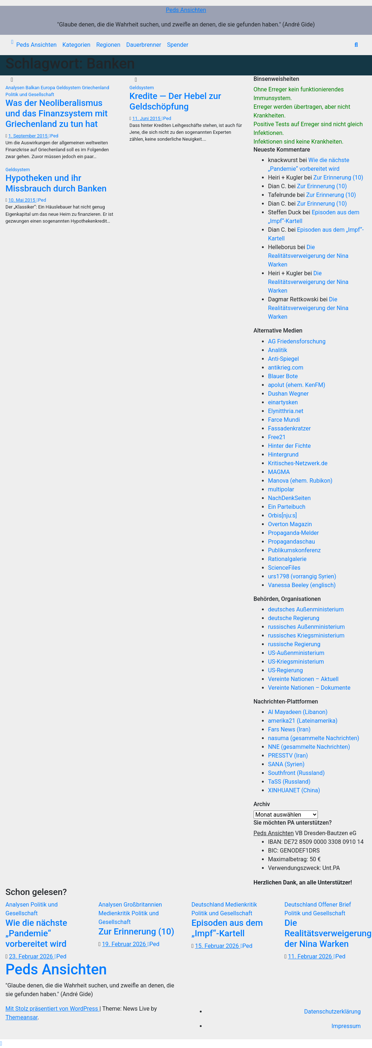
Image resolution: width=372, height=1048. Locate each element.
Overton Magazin (290, 524)
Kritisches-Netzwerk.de (298, 463)
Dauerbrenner (143, 44)
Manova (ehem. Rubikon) (300, 480)
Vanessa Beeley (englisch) (302, 585)
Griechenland (95, 87)
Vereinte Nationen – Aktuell (303, 679)
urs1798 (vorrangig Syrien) (302, 576)
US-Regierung (285, 670)
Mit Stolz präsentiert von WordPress (52, 1008)
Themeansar (21, 1017)
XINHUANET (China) (294, 790)
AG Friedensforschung (297, 341)
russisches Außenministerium (306, 626)
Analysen (15, 87)
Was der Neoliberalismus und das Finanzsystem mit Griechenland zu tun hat (56, 113)
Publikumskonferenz (294, 550)
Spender (178, 44)
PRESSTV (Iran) (288, 755)
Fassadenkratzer (289, 428)
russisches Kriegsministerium (306, 635)
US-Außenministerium (296, 652)
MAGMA (279, 472)
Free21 (277, 437)
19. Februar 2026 (124, 944)
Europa (48, 87)
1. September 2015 (28, 136)
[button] (356, 44)
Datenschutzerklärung (332, 1011)
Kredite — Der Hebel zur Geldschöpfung (175, 101)
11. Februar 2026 (310, 956)
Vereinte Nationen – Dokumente (309, 687)
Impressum (346, 1026)
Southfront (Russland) (296, 773)
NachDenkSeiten (289, 498)
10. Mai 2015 (22, 200)
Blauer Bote (283, 376)
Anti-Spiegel (283, 358)
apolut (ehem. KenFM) (297, 384)
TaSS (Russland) (289, 781)
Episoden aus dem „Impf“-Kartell (227, 928)
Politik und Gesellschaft (29, 94)
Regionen (108, 44)
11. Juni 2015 (146, 118)
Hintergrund (283, 454)
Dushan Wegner (288, 393)
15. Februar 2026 (217, 945)
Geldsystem (69, 87)
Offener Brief (334, 904)
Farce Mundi (284, 419)
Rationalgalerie (287, 559)
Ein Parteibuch (287, 506)
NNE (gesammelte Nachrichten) (309, 746)
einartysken (283, 402)
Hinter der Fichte (289, 445)
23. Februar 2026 (31, 956)
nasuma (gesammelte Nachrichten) (313, 738)
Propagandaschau (291, 541)
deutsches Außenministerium (306, 609)
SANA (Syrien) (286, 764)
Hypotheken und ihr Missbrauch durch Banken (55, 183)
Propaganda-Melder (293, 532)
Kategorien (76, 44)
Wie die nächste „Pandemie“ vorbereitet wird (36, 933)
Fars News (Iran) (289, 729)
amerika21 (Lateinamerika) (302, 720)
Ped (53, 136)
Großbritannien (143, 904)
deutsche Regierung (293, 618)
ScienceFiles (284, 567)
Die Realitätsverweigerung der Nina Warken (308, 256)
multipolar (281, 489)
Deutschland (208, 904)
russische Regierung (294, 644)
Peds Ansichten (186, 10)
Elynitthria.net (285, 411)
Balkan (33, 87)
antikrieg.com (285, 367)
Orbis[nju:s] (282, 515)
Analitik (277, 350)
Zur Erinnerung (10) (338, 177)
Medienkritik (115, 913)
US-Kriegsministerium (296, 661)
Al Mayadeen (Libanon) (298, 712)
